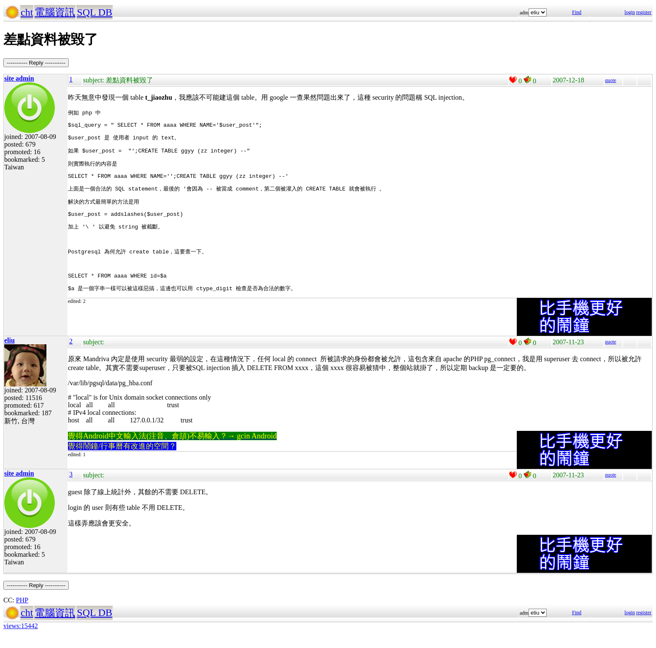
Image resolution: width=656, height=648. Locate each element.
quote (610, 80)
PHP (22, 611)
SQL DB (94, 12)
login (629, 12)
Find (576, 12)
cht (27, 12)
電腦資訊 (55, 12)
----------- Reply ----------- (36, 63)
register (643, 12)
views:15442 (20, 637)
